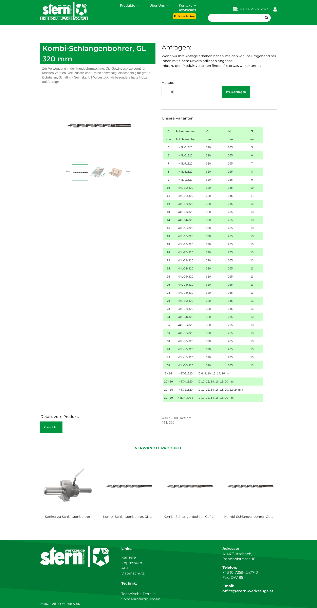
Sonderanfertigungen (140, 599)
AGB (125, 568)
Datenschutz (133, 573)
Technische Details (138, 594)
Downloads (187, 10)
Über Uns (159, 5)
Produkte (129, 5)
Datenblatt (51, 427)
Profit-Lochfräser (184, 16)
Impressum (131, 563)
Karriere (128, 558)
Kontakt (187, 5)
